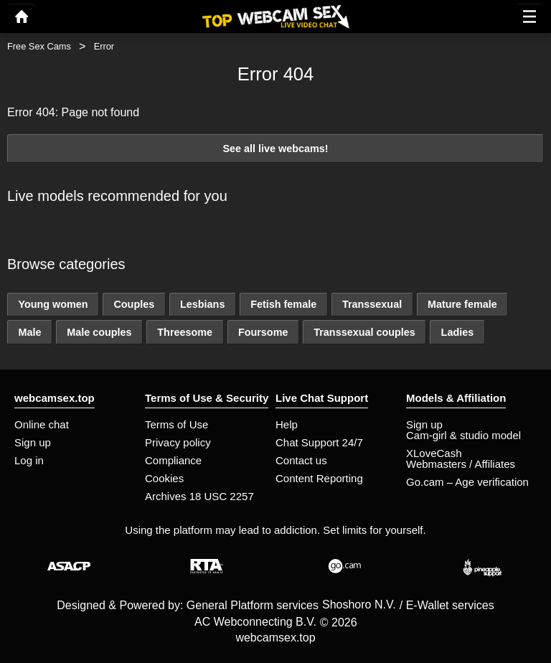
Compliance (173, 460)
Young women (53, 304)
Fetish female (283, 304)
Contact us (301, 460)
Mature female (462, 304)
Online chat (41, 424)
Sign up (32, 442)
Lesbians (202, 304)
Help (287, 424)
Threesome (184, 332)
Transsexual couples (364, 332)
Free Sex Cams (39, 46)
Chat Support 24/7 (319, 442)
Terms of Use (176, 424)
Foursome (263, 332)
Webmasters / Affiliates (460, 464)
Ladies (457, 332)
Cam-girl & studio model (463, 435)
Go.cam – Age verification (467, 482)
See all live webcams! (275, 148)
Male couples (99, 332)
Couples (133, 304)
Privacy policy (178, 442)
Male (29, 332)
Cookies (164, 478)
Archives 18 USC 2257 (199, 496)
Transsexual (372, 304)
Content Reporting (319, 478)
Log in (29, 460)
